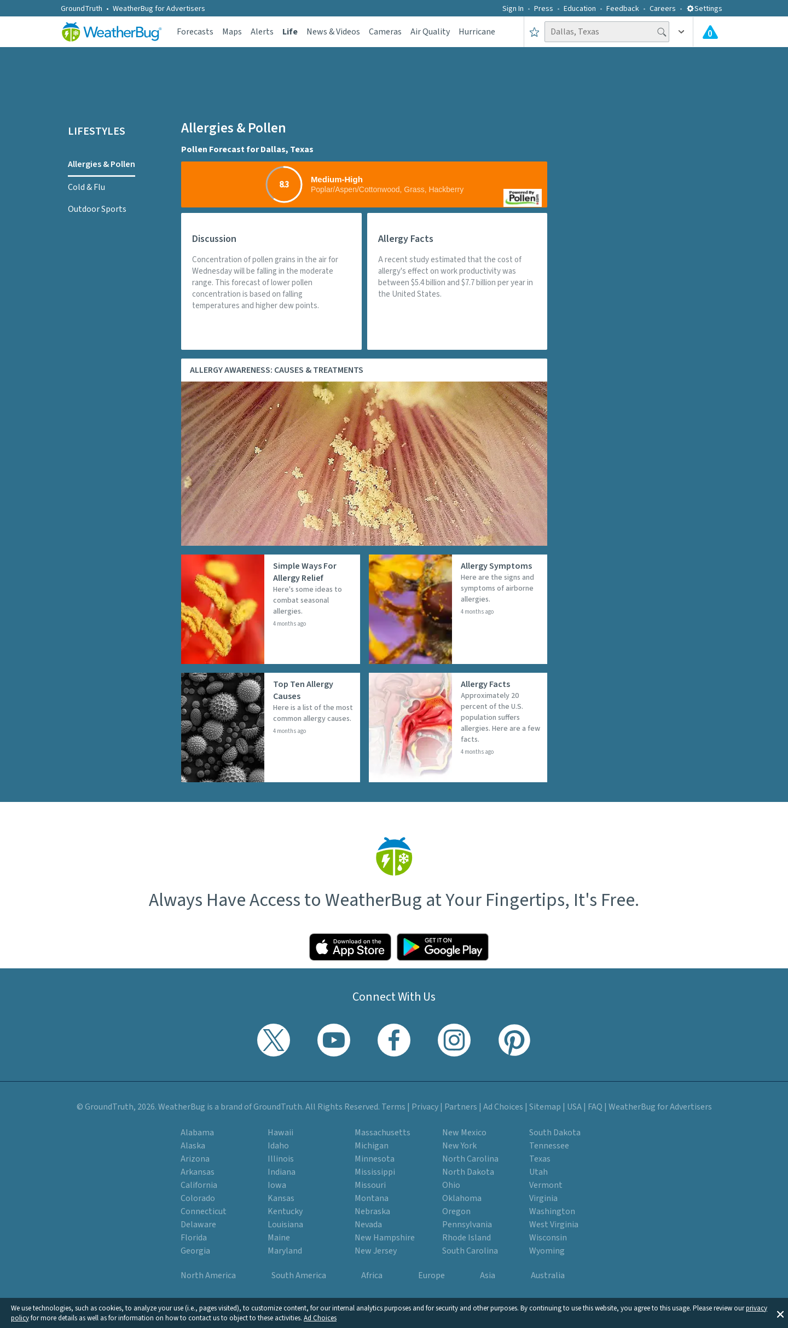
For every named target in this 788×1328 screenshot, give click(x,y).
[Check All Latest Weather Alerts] (710, 32)
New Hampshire (385, 1238)
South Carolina (470, 1251)
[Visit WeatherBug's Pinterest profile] (514, 1040)
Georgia (195, 1251)
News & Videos (333, 32)
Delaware (198, 1225)
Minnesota (375, 1159)
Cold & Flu (86, 187)
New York (459, 1146)
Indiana (282, 1172)
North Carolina (470, 1159)
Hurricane (477, 32)
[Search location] (606, 31)
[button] (780, 1313)
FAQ (595, 1107)
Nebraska (372, 1211)
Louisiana (285, 1225)
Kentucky (285, 1211)
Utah (538, 1172)
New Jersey (376, 1251)
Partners (460, 1107)
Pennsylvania (467, 1225)
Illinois (281, 1159)
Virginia (543, 1198)
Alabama (197, 1133)
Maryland (285, 1251)
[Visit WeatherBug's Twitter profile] (273, 1040)
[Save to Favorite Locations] (534, 31)
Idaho (278, 1146)
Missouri (370, 1185)
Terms (393, 1107)
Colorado (198, 1198)
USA (574, 1107)
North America (208, 1275)
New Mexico (464, 1133)
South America (298, 1275)
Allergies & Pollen (101, 164)
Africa (372, 1275)
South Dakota (555, 1133)
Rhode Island (466, 1238)
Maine (279, 1238)
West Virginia (553, 1225)
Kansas (281, 1198)
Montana (372, 1198)
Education (580, 8)
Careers (663, 8)
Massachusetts (382, 1133)
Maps (232, 32)
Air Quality (430, 32)
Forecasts (195, 32)
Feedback (622, 8)
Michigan (372, 1146)
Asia (487, 1275)
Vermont (546, 1185)
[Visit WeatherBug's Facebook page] (394, 1040)
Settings (704, 8)
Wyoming (547, 1251)
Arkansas (198, 1172)
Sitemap (545, 1107)
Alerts (262, 32)
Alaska (193, 1146)
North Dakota (468, 1172)
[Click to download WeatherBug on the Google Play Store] (443, 947)
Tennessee (549, 1146)
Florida (194, 1238)
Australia (548, 1275)
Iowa (277, 1185)
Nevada (368, 1225)
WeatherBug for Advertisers (159, 8)
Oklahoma (462, 1198)
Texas (540, 1159)
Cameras (385, 32)
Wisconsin (548, 1238)
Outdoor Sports (97, 209)
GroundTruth (81, 8)
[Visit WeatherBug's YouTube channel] (333, 1040)
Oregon (456, 1211)
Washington (552, 1211)
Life (290, 32)
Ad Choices (320, 1318)
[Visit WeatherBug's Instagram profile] (454, 1040)
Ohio (451, 1185)
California (199, 1185)
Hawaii (280, 1133)
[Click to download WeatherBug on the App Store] (350, 947)
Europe (431, 1275)
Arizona (195, 1159)
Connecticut (204, 1211)
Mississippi (375, 1172)
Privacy (425, 1107)
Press (543, 8)
